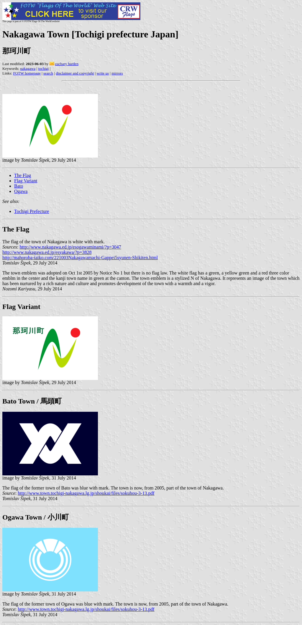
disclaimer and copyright (75, 73)
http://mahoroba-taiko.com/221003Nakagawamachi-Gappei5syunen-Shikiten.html (80, 257)
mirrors (117, 73)
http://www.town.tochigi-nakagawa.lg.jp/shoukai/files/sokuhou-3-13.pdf (86, 493)
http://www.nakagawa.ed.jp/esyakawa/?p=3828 (47, 252)
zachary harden (66, 64)
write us (103, 73)
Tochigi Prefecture (31, 211)
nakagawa (27, 68)
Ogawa (20, 191)
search (48, 73)
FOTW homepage (26, 73)
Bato (18, 186)
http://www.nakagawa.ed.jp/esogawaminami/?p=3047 (70, 246)
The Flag (22, 175)
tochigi (43, 68)
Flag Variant (25, 180)
